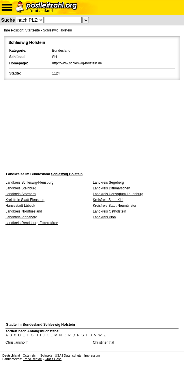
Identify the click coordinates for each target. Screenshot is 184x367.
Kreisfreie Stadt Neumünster (114, 206)
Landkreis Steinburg (20, 188)
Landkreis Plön (104, 217)
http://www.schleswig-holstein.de (77, 63)
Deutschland (11, 355)
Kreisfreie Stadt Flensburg (25, 200)
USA (58, 355)
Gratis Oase (53, 359)
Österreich (30, 355)
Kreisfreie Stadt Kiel (108, 200)
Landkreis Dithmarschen (111, 188)
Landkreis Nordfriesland (23, 211)
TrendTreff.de (32, 359)
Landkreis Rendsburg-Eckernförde (31, 223)
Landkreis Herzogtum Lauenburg (118, 194)
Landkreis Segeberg (108, 182)
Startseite (32, 30)
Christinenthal (103, 342)
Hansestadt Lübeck (20, 206)
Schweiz (46, 355)
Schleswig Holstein (57, 30)
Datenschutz (72, 355)
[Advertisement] (92, 124)
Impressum (92, 355)
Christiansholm (16, 342)
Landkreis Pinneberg (21, 217)
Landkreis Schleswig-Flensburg (29, 182)
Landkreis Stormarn (20, 194)
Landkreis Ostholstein (109, 211)
